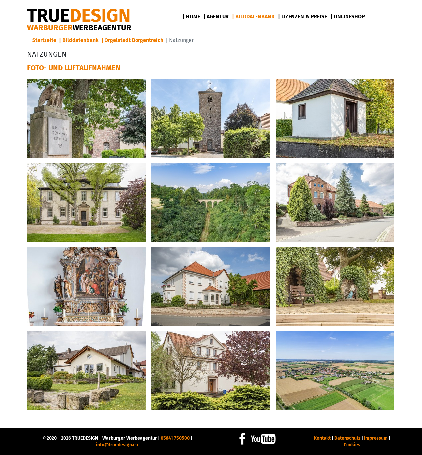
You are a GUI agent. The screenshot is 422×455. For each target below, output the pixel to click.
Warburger (79, 27)
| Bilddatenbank (253, 17)
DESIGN (79, 16)
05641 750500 (175, 438)
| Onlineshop (347, 17)
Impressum (376, 438)
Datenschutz (347, 438)
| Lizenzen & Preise (302, 17)
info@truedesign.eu (117, 445)
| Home (191, 17)
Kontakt (322, 438)
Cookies (352, 445)
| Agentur (216, 17)
